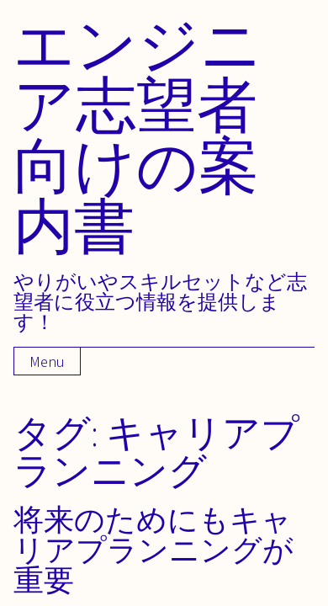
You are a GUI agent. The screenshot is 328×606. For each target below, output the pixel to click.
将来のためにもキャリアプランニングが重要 (153, 549)
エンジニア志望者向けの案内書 (137, 134)
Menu (47, 361)
